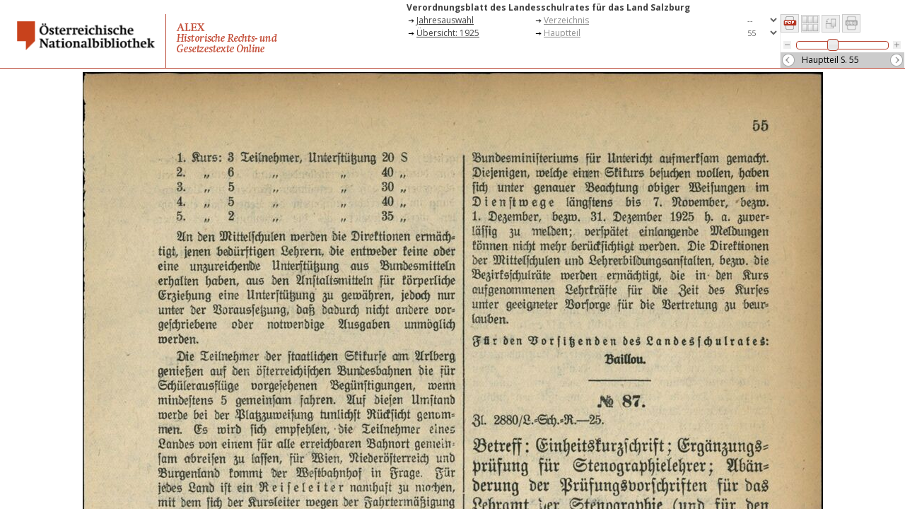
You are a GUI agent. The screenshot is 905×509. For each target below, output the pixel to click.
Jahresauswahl (445, 20)
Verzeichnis (566, 20)
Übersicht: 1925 (447, 33)
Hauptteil (562, 33)
